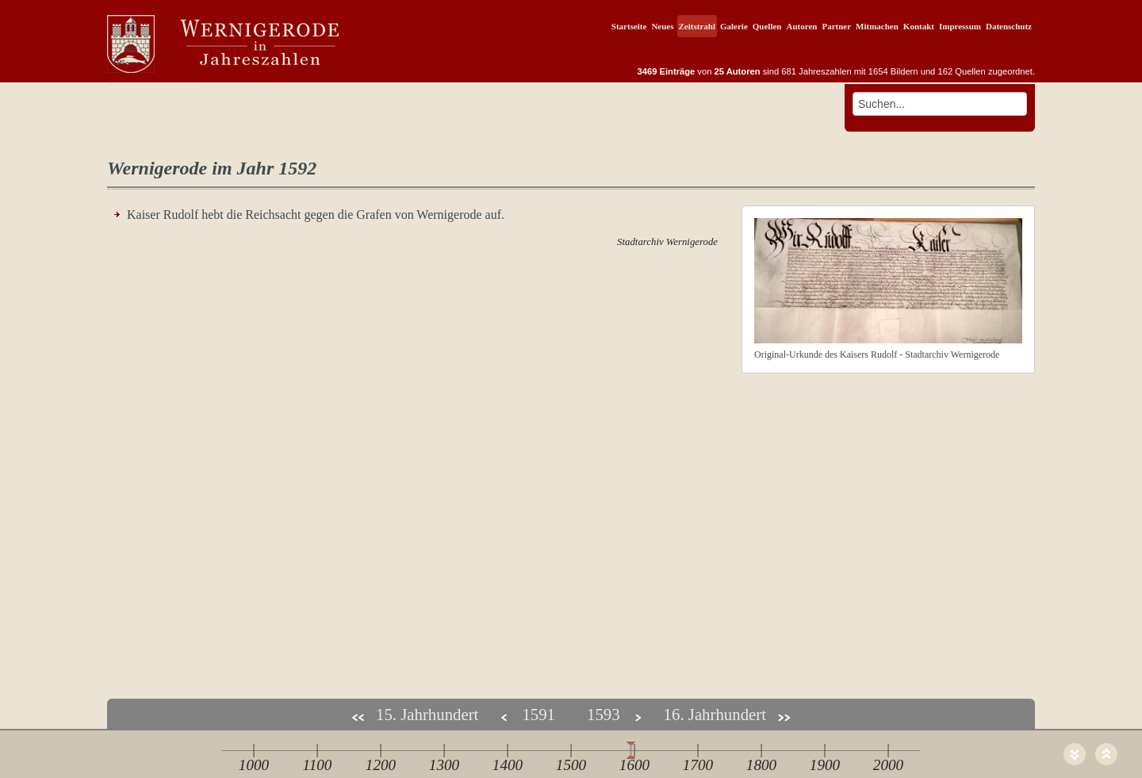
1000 (254, 765)
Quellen (767, 26)
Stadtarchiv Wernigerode (667, 241)
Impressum (960, 26)
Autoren (801, 26)
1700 (698, 765)
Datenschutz (1009, 26)
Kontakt (918, 26)
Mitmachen (877, 26)
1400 (507, 765)
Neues (662, 26)
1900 (825, 765)
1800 (761, 765)
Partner (836, 26)
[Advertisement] (571, 550)
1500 (571, 765)
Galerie (734, 26)
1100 (317, 765)
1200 (381, 765)
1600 (634, 765)
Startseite (629, 26)
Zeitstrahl (697, 26)
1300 (444, 765)
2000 (888, 765)
